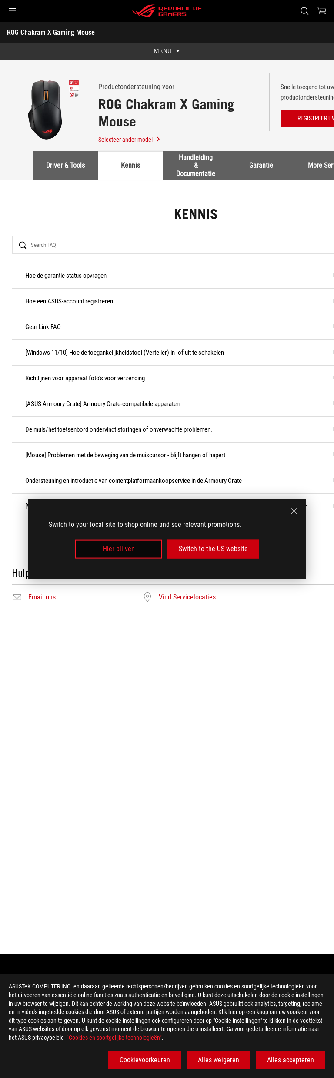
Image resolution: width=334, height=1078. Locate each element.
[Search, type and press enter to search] (304, 11)
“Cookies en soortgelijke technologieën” (114, 1037)
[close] (294, 511)
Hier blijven (119, 549)
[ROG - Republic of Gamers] (167, 10)
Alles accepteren (290, 1060)
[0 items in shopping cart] (322, 11)
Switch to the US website (213, 549)
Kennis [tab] (130, 165)
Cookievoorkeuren (145, 1060)
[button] (12, 11)
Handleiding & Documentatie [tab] (195, 165)
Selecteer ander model (129, 139)
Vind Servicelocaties (187, 597)
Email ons (42, 597)
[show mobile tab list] (167, 51)
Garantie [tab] (261, 165)
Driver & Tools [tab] (65, 165)
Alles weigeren (218, 1060)
